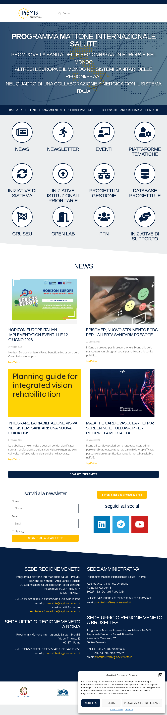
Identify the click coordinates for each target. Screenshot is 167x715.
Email (15, 516)
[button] (160, 675)
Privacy (20, 531)
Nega (111, 703)
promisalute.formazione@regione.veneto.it (54, 611)
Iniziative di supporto (145, 236)
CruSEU (22, 233)
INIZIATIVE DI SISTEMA (22, 193)
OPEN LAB (63, 233)
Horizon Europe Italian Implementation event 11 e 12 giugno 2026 (38, 335)
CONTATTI (151, 110)
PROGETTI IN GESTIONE (104, 193)
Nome (15, 501)
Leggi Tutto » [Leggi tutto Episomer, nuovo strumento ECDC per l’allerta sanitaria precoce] (91, 361)
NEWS (22, 149)
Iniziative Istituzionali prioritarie (63, 195)
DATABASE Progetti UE (145, 193)
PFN (104, 233)
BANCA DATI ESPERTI (22, 110)
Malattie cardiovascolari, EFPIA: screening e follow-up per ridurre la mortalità (120, 428)
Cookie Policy (116, 709)
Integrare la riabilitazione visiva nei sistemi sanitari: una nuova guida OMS (42, 428)
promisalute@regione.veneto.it (61, 603)
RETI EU (93, 110)
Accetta (91, 703)
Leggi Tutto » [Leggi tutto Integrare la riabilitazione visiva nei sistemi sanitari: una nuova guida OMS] (14, 459)
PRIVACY (129, 709)
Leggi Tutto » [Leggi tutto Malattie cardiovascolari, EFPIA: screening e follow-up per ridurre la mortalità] (91, 463)
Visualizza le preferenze (142, 703)
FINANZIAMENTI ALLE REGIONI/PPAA (62, 110)
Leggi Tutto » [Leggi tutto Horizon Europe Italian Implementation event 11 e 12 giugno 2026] (14, 362)
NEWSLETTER (63, 149)
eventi (104, 149)
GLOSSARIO (109, 110)
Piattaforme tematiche (145, 151)
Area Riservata (131, 110)
